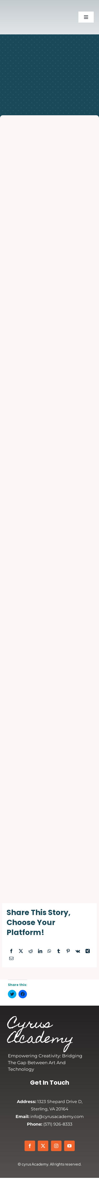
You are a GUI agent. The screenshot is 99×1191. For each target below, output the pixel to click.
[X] (21, 951)
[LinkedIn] (40, 951)
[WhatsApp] (49, 951)
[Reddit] (30, 951)
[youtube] (69, 1146)
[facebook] (30, 1146)
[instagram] (56, 1146)
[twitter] (43, 1146)
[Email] (11, 959)
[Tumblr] (58, 951)
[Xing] (87, 951)
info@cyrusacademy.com (50, 1116)
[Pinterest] (68, 951)
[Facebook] (11, 951)
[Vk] (78, 951)
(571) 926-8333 (49, 1124)
